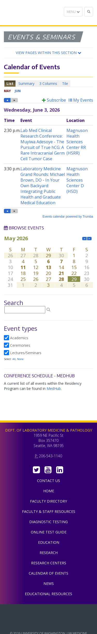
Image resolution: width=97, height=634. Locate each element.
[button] (48, 53)
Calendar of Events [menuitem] (48, 573)
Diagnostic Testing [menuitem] (48, 521)
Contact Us (48, 480)
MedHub (54, 388)
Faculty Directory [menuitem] (48, 501)
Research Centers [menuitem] (48, 562)
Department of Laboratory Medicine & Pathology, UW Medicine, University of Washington (30, 13)
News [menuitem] (48, 583)
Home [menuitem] (48, 490)
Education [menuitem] (48, 542)
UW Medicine (48, 612)
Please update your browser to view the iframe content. (48, 83)
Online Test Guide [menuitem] (48, 532)
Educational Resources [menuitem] (48, 593)
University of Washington (48, 623)
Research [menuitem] (49, 552)
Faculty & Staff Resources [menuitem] (48, 511)
